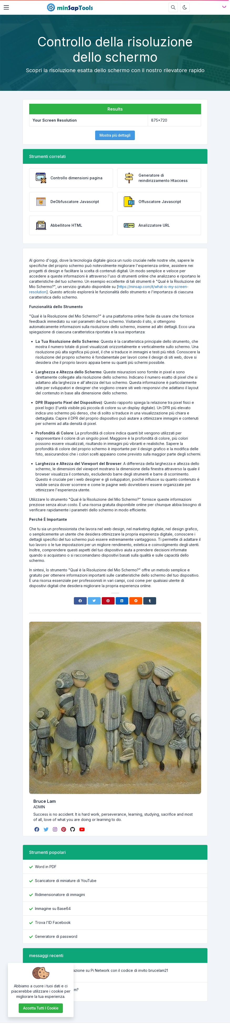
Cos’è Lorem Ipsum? (61, 989)
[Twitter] (94, 601)
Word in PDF (46, 866)
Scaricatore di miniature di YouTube (65, 880)
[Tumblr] (149, 601)
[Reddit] (135, 601)
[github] (73, 829)
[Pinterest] (108, 601)
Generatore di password (56, 936)
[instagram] (55, 829)
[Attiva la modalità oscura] (185, 7)
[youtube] (82, 829)
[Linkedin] (122, 601)
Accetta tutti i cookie (40, 1008)
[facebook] (37, 829)
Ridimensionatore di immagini (60, 894)
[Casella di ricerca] (173, 7)
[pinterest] (64, 829)
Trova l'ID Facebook (53, 922)
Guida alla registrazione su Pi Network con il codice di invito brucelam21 (106, 970)
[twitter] (47, 829)
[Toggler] (6, 7)
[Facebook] (80, 601)
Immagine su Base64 (53, 908)
